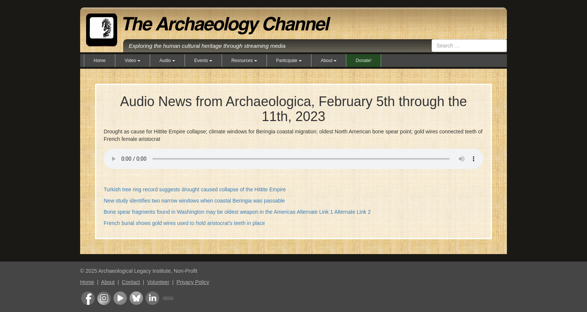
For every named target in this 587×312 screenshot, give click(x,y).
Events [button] (203, 60)
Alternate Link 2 (352, 212)
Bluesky (136, 298)
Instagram (104, 298)
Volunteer (158, 282)
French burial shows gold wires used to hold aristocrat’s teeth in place (184, 223)
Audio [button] (167, 60)
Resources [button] (244, 60)
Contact (131, 282)
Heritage (168, 298)
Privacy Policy (192, 282)
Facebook (88, 298)
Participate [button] (289, 60)
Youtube (120, 298)
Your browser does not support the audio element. (293, 157)
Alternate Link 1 (314, 212)
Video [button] (132, 60)
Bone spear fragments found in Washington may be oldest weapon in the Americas (199, 212)
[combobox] (469, 45)
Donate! (363, 60)
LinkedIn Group (152, 298)
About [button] (329, 60)
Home (100, 60)
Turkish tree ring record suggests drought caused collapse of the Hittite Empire (195, 189)
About (108, 282)
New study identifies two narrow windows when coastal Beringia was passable (194, 201)
